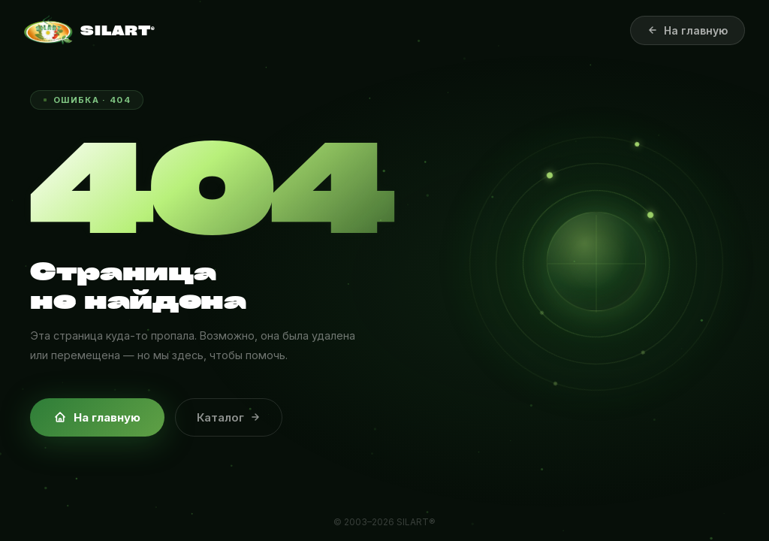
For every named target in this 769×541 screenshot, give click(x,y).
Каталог (229, 417)
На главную (97, 417)
